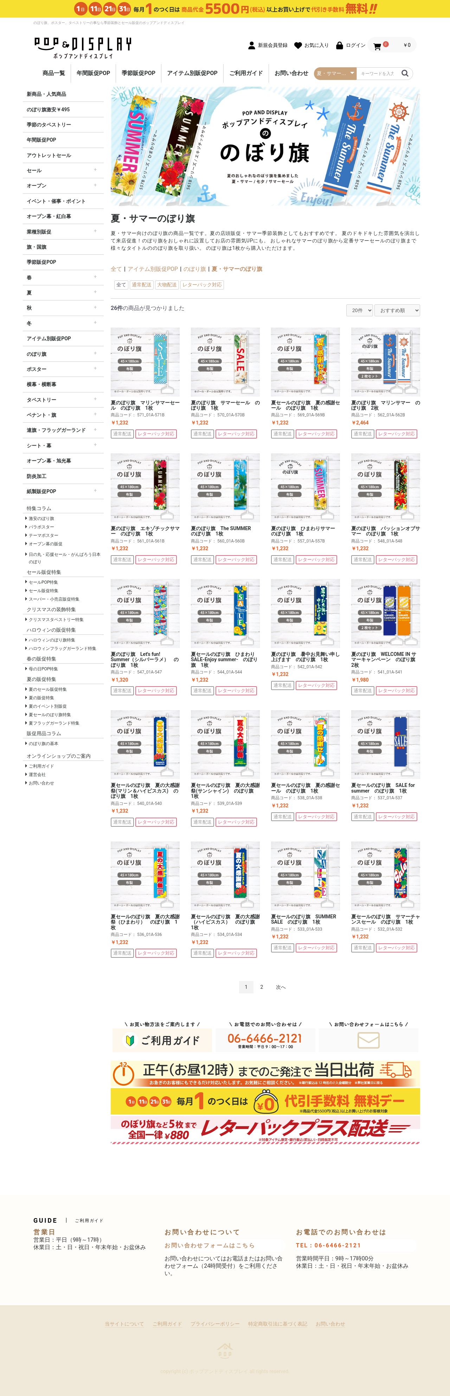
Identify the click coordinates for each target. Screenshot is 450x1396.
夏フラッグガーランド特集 (54, 723)
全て (116, 269)
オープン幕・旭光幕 (49, 461)
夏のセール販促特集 (48, 689)
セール (34, 170)
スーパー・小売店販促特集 (54, 599)
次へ (281, 987)
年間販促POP (93, 73)
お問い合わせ (291, 73)
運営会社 (37, 774)
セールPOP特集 (43, 582)
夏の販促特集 (41, 697)
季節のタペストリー (49, 125)
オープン (36, 185)
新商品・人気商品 (46, 94)
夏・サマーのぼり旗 (237, 269)
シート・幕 (39, 445)
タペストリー (41, 400)
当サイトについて (124, 1324)
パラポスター (41, 527)
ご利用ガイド (246, 73)
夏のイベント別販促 (48, 706)
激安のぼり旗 (41, 518)
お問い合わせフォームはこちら (210, 1245)
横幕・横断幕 (41, 384)
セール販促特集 (43, 590)
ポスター (36, 369)
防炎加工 (36, 476)
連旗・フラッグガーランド (56, 430)
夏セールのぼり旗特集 (50, 714)
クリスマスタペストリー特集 (56, 619)
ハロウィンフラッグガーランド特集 (62, 648)
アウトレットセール (49, 155)
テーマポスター (43, 535)
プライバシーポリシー (215, 1324)
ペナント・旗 (41, 415)
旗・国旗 (36, 247)
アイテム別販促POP (192, 73)
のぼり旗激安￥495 (48, 109)
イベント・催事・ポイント (56, 201)
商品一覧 (54, 73)
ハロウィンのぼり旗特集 (52, 640)
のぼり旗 (36, 354)
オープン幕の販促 (46, 543)
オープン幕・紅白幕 (49, 216)
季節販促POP (138, 73)
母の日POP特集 (43, 668)
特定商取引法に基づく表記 (277, 1324)
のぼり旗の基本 (43, 743)
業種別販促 (39, 232)
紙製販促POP (41, 491)
